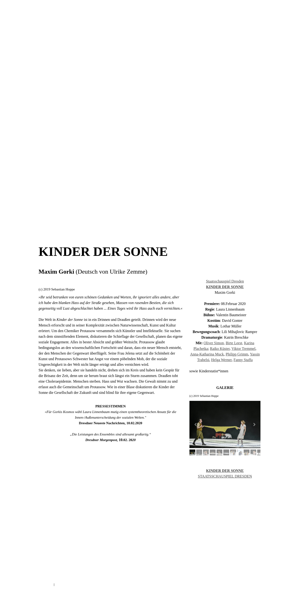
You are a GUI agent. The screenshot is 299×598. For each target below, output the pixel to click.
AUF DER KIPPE (142, 221)
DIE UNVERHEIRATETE (126, 168)
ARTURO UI (69, 168)
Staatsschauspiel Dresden (225, 281)
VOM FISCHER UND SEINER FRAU (193, 194)
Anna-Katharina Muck (207, 354)
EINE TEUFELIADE (220, 208)
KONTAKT (210, 109)
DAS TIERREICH (246, 194)
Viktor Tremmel (243, 349)
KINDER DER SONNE (70, 181)
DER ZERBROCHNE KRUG (206, 181)
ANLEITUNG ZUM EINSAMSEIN (163, 208)
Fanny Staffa (243, 360)
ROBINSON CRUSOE (132, 208)
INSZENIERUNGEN (138, 109)
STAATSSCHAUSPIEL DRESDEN (225, 476)
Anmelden (254, 590)
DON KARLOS (47, 181)
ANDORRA (116, 181)
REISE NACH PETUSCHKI (104, 208)
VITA (180, 109)
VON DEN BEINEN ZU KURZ (157, 168)
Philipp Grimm (237, 354)
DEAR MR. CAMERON (194, 208)
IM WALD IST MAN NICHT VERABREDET (58, 221)
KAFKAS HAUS (180, 181)
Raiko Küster (220, 349)
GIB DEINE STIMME (142, 194)
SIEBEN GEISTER (96, 181)
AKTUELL (88, 109)
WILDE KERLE (135, 181)
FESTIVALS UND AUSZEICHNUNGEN (149, 128)
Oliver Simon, (214, 343)
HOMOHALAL (219, 168)
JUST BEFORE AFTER (118, 221)
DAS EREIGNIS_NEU (94, 194)
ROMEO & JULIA (48, 168)
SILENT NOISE (48, 208)
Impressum (45, 585)
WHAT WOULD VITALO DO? (74, 208)
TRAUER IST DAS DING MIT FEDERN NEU (59, 194)
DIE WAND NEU (118, 194)
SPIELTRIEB (165, 194)
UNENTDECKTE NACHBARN (95, 168)
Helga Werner (221, 360)
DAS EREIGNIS (232, 181)
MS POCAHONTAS (223, 194)
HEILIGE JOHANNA (158, 181)
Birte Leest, (234, 343)
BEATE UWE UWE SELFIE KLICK (191, 168)
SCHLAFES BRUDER (92, 221)
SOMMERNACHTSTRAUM (243, 168)
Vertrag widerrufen (72, 585)
